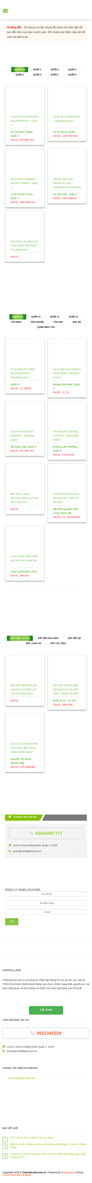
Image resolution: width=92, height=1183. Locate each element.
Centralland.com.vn (21, 1078)
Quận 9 (18, 316)
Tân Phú (58, 322)
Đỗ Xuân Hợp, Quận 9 (23, 446)
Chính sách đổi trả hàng (17, 1175)
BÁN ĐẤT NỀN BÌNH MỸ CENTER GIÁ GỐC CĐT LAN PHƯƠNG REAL (24, 689)
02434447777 (49, 833)
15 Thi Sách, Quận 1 (65, 132)
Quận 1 (20, 69)
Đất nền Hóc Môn (48, 638)
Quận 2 (37, 69)
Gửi (11, 921)
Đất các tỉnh (58, 643)
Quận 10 (35, 316)
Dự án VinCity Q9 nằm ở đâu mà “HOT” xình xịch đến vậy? (66, 497)
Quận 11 (54, 316)
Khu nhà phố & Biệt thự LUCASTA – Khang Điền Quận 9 (66, 435)
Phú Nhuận (37, 322)
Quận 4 (72, 69)
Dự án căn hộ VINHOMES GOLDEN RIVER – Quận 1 (25, 120)
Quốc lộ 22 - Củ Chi (64, 700)
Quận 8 (72, 74)
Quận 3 (55, 69)
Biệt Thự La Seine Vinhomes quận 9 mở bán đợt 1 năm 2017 (24, 497)
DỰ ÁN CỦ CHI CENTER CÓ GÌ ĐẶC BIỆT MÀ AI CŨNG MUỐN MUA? (24, 747)
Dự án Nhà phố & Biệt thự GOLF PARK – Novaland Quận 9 (67, 373)
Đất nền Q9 (74, 638)
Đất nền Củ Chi (20, 638)
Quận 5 (20, 74)
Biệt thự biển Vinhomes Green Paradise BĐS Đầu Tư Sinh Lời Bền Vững (48, 1146)
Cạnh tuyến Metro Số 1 (24, 571)
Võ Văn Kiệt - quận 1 (65, 194)
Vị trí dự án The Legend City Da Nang (31, 1137)
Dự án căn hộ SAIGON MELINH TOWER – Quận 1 (24, 183)
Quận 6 (37, 74)
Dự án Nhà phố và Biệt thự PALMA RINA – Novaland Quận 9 (23, 373)
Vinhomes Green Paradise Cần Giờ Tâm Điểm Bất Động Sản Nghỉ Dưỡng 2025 (48, 1156)
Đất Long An (33, 643)
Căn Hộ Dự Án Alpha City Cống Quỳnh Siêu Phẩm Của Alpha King (24, 245)
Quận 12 (73, 316)
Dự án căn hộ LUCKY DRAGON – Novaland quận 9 (22, 435)
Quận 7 (55, 74)
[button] (6, 11)
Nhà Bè (76, 322)
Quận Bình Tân (46, 327)
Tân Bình (16, 322)
